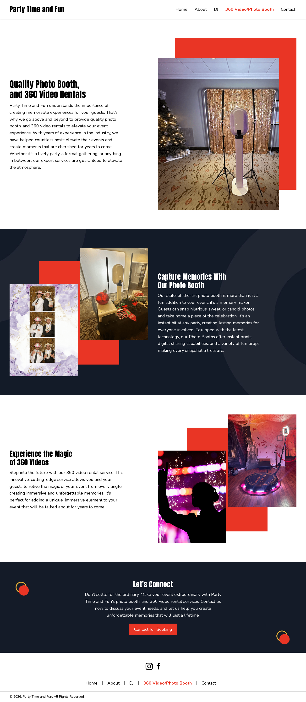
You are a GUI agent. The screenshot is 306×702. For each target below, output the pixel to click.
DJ (131, 683)
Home (92, 683)
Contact (209, 683)
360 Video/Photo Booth (167, 683)
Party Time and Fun (37, 9)
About (113, 683)
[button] (153, 629)
